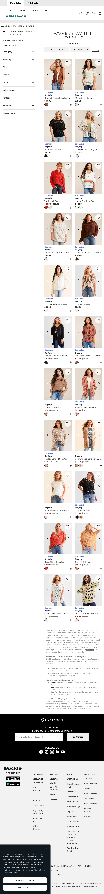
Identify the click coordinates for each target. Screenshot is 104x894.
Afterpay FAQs (73, 826)
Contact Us (71, 791)
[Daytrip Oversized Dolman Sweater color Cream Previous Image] (47, 590)
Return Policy (72, 801)
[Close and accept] (47, 849)
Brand (19, 74)
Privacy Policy (39, 870)
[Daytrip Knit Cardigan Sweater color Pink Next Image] (99, 384)
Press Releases (90, 803)
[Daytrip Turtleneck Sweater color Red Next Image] (68, 177)
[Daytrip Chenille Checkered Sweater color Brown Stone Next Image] (99, 229)
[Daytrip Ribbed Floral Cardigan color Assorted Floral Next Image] (99, 126)
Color (19, 82)
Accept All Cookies (25, 880)
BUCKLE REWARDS (16, 16)
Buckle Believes (90, 793)
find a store (54, 720)
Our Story (88, 778)
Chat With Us (72, 779)
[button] (10, 10)
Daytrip (30, 26)
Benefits (53, 799)
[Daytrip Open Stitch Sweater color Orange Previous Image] (78, 538)
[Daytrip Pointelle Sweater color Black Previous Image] (47, 126)
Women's (6, 26)
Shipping (70, 811)
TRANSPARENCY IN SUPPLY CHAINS (58, 865)
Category (19, 51)
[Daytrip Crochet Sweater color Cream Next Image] (99, 281)
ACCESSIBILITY (84, 865)
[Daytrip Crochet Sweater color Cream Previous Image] (78, 281)
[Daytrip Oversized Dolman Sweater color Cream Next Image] (68, 590)
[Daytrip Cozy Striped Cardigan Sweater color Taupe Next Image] (99, 435)
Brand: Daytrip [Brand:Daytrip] (80, 49)
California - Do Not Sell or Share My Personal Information (73, 837)
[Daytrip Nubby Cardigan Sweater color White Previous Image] (78, 177)
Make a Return (39, 805)
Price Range (19, 90)
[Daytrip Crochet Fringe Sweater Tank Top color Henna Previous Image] (47, 74)
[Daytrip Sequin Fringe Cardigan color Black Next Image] (68, 332)
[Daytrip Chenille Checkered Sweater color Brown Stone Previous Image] (78, 229)
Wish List (36, 795)
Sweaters (18, 26)
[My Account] (87, 13)
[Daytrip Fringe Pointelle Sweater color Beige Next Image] (68, 281)
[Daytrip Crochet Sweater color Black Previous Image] (78, 487)
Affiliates (87, 816)
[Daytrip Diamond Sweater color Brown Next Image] (68, 384)
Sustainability (90, 798)
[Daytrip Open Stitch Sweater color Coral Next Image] (68, 538)
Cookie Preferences (52, 870)
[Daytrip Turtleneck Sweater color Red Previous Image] (47, 177)
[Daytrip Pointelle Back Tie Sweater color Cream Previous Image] (47, 487)
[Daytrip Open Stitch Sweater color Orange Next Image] (99, 538)
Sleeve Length (19, 113)
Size (19, 67)
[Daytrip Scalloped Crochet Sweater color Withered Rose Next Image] (99, 332)
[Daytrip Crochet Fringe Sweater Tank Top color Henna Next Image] (68, 74)
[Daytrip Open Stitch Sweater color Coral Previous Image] (47, 538)
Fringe (53, 682)
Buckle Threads (90, 783)
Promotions (72, 816)
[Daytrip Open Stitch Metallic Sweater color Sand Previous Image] (78, 590)
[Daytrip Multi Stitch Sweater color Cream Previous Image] (78, 74)
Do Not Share (25, 888)
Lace (52, 687)
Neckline (19, 105)
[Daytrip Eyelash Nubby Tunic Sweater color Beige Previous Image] (47, 229)
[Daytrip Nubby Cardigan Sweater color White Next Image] (99, 177)
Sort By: (6, 40)
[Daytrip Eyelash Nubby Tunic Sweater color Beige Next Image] (68, 229)
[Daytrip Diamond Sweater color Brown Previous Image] (47, 384)
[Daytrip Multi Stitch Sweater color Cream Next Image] (99, 74)
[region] (25, 869)
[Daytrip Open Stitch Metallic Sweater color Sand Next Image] (99, 590)
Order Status (72, 796)
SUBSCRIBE (78, 737)
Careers (87, 788)
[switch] (6, 31)
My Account (38, 782)
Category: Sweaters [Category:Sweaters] (57, 49)
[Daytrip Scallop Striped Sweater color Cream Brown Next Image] (68, 435)
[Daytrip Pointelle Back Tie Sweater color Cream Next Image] (68, 487)
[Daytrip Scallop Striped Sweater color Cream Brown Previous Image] (47, 435)
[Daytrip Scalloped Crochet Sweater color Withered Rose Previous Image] (78, 332)
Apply (52, 794)
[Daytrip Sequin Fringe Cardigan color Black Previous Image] (47, 332)
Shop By (19, 59)
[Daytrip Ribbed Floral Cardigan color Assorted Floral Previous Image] (78, 126)
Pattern (19, 98)
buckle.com (38, 854)
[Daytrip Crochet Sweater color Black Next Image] (99, 487)
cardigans (90, 650)
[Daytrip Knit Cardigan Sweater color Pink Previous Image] (78, 384)
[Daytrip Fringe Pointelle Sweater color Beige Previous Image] (47, 281)
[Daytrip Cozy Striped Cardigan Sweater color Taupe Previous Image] (78, 435)
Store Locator (73, 821)
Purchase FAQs (73, 806)
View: (5, 45)
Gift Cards (37, 800)
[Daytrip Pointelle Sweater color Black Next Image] (68, 126)
